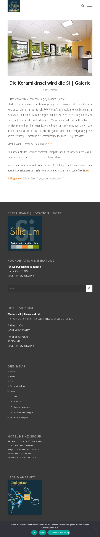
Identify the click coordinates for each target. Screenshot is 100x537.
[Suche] (81, 6)
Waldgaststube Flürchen (16, 449)
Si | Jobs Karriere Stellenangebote (18, 417)
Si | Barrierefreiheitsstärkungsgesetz (22, 412)
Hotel (47, 90)
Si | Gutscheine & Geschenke (16, 386)
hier (50, 144)
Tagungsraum (43, 178)
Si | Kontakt (11, 371)
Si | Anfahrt (11, 376)
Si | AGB (14, 396)
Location (53, 90)
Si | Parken (11, 381)
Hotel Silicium (13, 453)
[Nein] (96, 529)
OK (34, 532)
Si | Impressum (12, 391)
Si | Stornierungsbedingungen (20, 407)
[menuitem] (81, 6)
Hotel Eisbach (13, 457)
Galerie (26, 178)
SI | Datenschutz (16, 401)
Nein (42, 532)
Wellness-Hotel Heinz (16, 441)
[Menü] (88, 6)
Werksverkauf (56, 178)
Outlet (33, 178)
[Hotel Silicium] (42, 6)
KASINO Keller (13, 445)
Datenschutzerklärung (59, 532)
